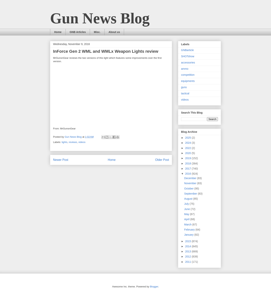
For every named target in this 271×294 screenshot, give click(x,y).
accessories (188, 62)
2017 (188, 168)
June (187, 209)
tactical (185, 93)
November (190, 183)
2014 (188, 246)
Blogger (154, 286)
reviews (73, 142)
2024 (188, 142)
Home (58, 32)
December (190, 178)
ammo (184, 68)
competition (188, 74)
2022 (188, 148)
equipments (188, 80)
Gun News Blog (100, 18)
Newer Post (60, 159)
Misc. (97, 32)
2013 (188, 251)
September (191, 193)
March (188, 224)
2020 (188, 153)
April (187, 219)
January (189, 234)
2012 (188, 256)
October (189, 188)
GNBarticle (187, 50)
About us (114, 32)
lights (64, 142)
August (188, 198)
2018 (188, 163)
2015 (188, 241)
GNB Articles (78, 32)
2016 (188, 173)
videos (81, 142)
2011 (188, 261)
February (190, 229)
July (187, 203)
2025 (188, 137)
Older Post (162, 159)
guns (184, 87)
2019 (188, 158)
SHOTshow (187, 56)
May (187, 214)
